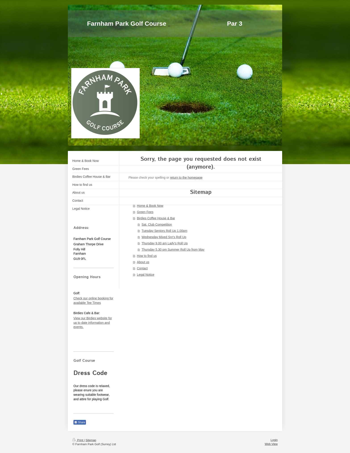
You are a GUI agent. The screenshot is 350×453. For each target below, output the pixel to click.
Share (79, 422)
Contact (142, 268)
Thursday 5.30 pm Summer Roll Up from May (173, 249)
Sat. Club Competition (157, 224)
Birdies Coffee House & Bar (156, 218)
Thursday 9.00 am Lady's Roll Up (165, 243)
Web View (271, 444)
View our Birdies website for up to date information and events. (92, 322)
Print (78, 440)
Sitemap (90, 440)
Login (274, 440)
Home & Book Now (150, 205)
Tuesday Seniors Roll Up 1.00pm (164, 231)
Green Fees (145, 212)
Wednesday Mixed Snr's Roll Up (164, 237)
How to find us (147, 256)
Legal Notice (145, 274)
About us (143, 262)
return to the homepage (186, 177)
